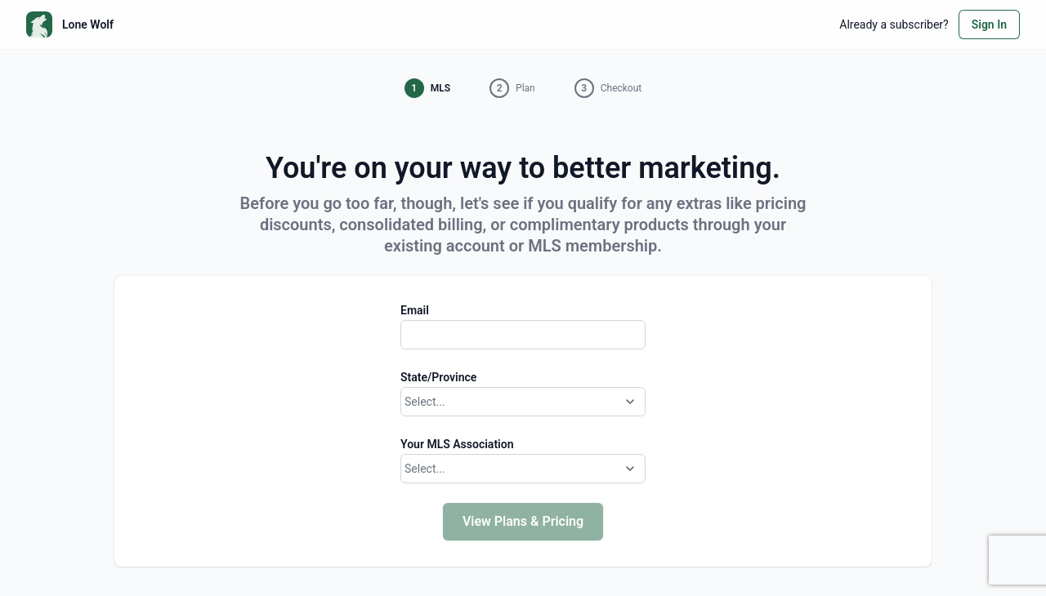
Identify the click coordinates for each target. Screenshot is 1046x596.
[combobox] (406, 402)
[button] (427, 88)
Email (414, 310)
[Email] (523, 334)
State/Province (438, 377)
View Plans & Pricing (523, 521)
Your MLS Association (456, 444)
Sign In (989, 24)
